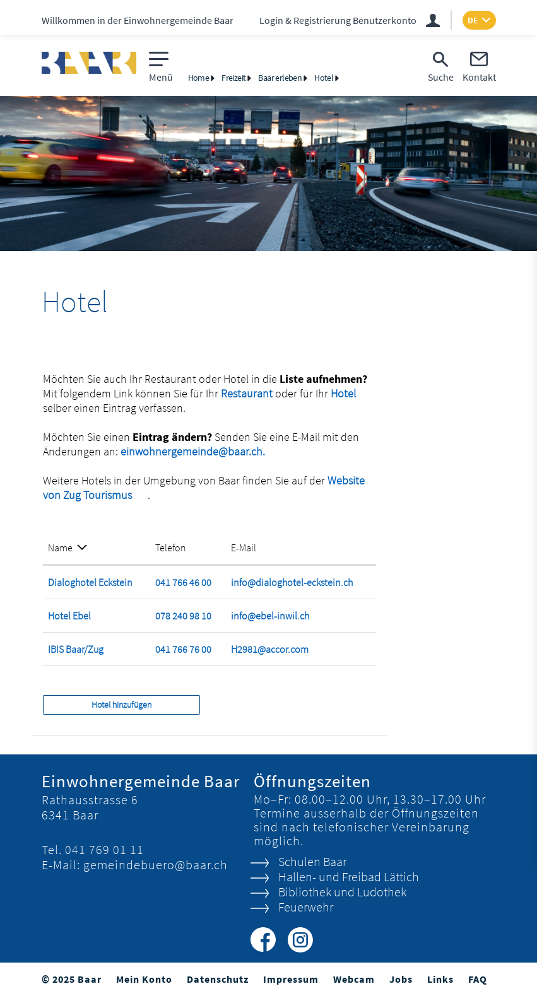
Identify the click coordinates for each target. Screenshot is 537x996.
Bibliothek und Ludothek (342, 891)
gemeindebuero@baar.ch (155, 864)
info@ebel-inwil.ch (270, 615)
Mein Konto (144, 979)
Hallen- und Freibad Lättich (348, 876)
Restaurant (248, 393)
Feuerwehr (305, 907)
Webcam (354, 979)
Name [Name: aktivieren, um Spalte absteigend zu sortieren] (60, 547)
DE (473, 20)
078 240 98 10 (183, 615)
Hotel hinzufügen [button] (121, 704)
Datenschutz (218, 979)
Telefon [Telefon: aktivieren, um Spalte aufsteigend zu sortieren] (170, 547)
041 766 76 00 (183, 649)
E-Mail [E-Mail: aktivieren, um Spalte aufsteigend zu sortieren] (243, 547)
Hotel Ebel (69, 615)
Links (440, 979)
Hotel (343, 393)
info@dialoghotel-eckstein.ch (292, 582)
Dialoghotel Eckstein (90, 582)
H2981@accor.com (270, 649)
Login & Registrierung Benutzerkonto (337, 20)
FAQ (477, 979)
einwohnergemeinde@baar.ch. (193, 451)
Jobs (401, 979)
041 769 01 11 (104, 849)
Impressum (291, 979)
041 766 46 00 (183, 582)
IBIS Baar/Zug (75, 649)
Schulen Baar (312, 861)
